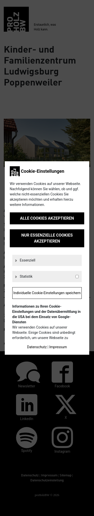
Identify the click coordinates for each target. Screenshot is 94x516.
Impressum (58, 347)
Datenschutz (37, 347)
